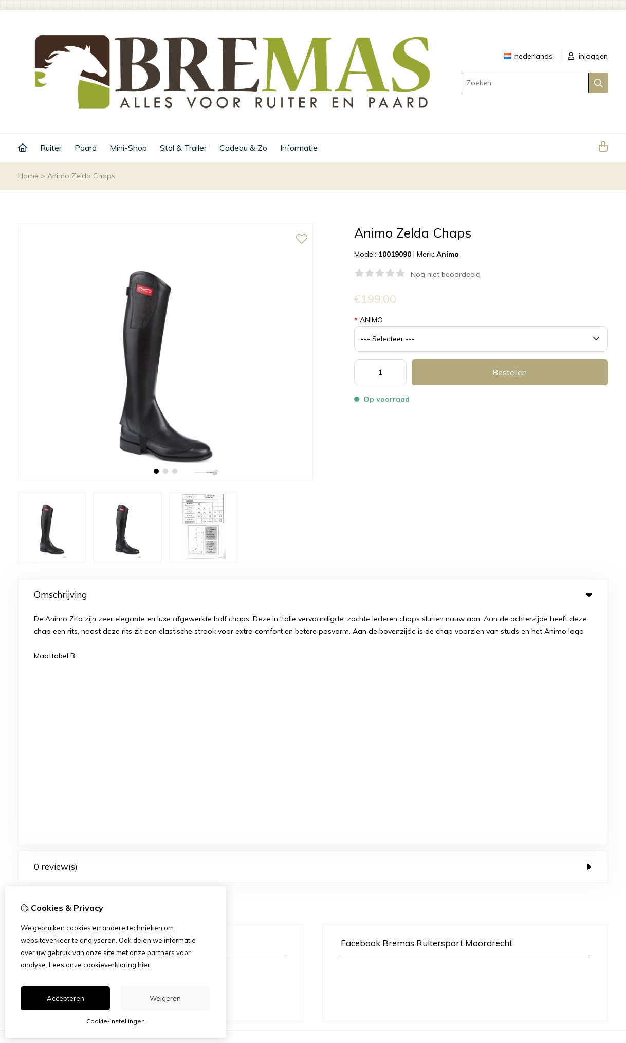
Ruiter (51, 147)
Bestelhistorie (373, 867)
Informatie (299, 147)
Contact (534, 850)
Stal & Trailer (183, 147)
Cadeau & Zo (243, 147)
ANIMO (368, 320)
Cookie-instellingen (115, 1021)
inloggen (588, 56)
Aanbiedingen (220, 885)
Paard (86, 147)
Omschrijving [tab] (313, 594)
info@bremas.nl (75, 752)
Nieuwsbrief (371, 902)
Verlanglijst (369, 885)
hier (144, 965)
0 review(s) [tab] (313, 631)
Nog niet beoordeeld (446, 274)
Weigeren (165, 998)
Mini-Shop (128, 147)
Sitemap (535, 885)
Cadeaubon (217, 867)
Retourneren (542, 867)
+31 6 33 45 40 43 (106, 736)
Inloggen (365, 850)
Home (28, 176)
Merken (209, 850)
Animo (447, 254)
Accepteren (65, 998)
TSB (602, 948)
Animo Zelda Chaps (81, 176)
